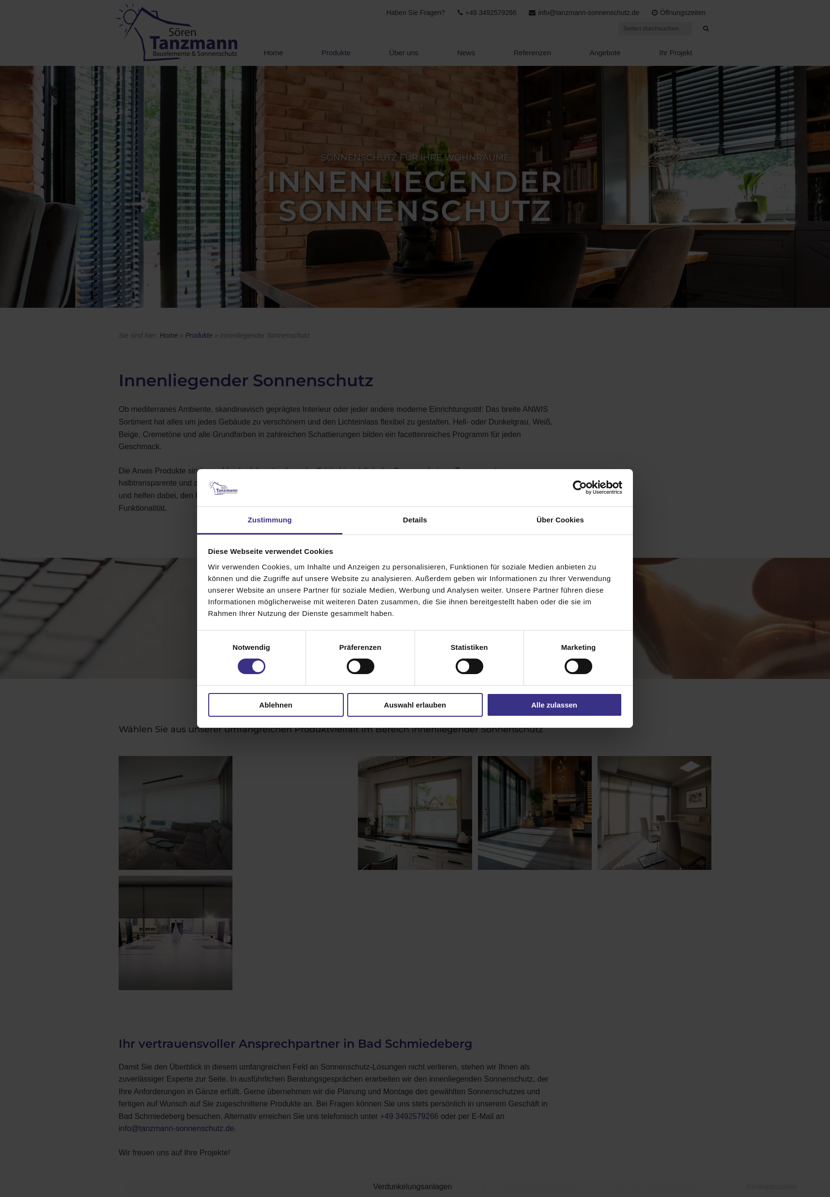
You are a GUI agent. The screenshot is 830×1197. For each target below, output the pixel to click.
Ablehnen (275, 705)
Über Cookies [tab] (560, 520)
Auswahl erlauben (415, 705)
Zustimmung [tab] (270, 520)
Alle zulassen (554, 705)
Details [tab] (415, 520)
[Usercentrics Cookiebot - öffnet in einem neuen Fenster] (580, 487)
